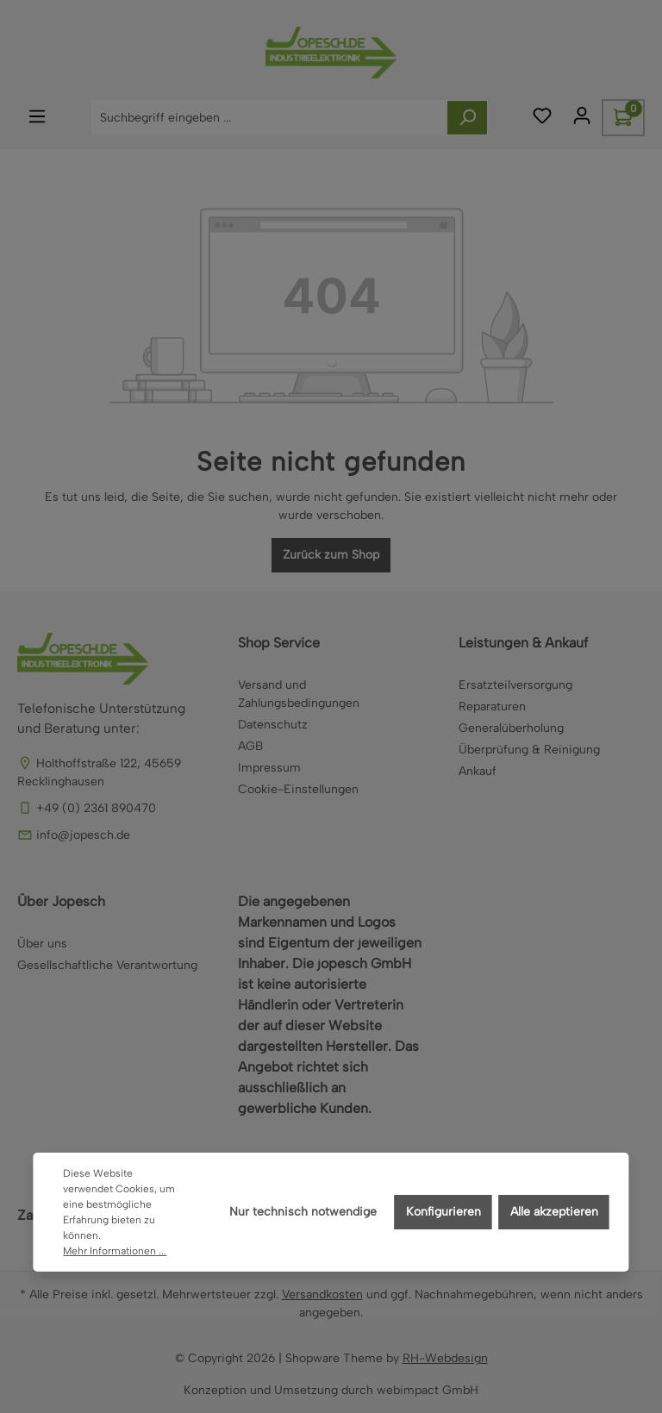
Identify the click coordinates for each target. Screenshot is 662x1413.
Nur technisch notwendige (303, 1211)
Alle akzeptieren (554, 1211)
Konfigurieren (443, 1211)
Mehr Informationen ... (114, 1251)
